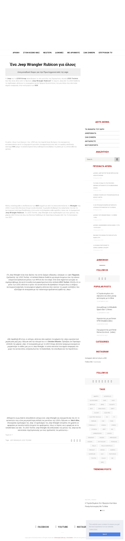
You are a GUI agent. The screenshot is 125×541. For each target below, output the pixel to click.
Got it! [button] (105, 534)
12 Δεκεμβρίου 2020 (103, 312)
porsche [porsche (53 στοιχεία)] (114, 441)
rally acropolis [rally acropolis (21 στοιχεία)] (106, 446)
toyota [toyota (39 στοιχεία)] (93, 458)
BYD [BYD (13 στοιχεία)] (91, 408)
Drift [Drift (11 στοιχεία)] (112, 408)
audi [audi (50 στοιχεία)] (113, 400)
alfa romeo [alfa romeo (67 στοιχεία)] (94, 400)
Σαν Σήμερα (89, 52)
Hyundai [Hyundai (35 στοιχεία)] (94, 429)
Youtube (61, 527)
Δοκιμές (59, 52)
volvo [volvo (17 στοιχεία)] (104, 458)
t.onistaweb (97, 362)
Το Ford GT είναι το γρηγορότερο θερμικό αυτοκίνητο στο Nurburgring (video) (105, 185)
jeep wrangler (15, 440)
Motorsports (91, 145)
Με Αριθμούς (73, 52)
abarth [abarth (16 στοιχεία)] (96, 396)
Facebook (42, 527)
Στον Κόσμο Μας (31, 52)
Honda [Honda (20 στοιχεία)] (103, 425)
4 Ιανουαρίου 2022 (102, 324)
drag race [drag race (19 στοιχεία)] (101, 408)
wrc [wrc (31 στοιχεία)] (102, 462)
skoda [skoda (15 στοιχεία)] (102, 450)
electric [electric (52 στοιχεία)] (107, 412)
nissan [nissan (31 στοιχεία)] (90, 441)
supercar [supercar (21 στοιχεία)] (92, 454)
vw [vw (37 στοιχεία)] (112, 458)
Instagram (82, 527)
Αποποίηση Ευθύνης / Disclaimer (63, 537)
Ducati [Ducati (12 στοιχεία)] (96, 412)
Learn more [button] (93, 529)
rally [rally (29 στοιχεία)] (94, 446)
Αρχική (16, 52)
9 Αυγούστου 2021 (102, 335)
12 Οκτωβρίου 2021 (102, 301)
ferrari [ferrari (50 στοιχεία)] (93, 421)
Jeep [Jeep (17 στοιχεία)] (104, 429)
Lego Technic (27, 440)
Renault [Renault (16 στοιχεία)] (92, 450)
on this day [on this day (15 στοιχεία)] (101, 441)
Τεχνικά (93, 499)
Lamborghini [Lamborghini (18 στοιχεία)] (97, 433)
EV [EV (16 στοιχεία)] (107, 417)
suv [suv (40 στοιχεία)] (102, 454)
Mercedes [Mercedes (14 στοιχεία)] (113, 437)
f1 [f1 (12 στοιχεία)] (114, 417)
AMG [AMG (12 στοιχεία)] (104, 400)
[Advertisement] (62, 35)
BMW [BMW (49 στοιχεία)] (102, 404)
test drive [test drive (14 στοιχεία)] (112, 454)
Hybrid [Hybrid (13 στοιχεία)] (113, 425)
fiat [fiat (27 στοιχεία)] (103, 421)
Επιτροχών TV (105, 52)
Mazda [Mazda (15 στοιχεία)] (102, 437)
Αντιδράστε (90, 141)
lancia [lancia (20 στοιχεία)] (109, 433)
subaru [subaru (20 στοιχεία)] (112, 450)
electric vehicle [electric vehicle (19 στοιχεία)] (95, 417)
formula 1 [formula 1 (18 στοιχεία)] (92, 425)
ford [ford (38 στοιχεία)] (111, 421)
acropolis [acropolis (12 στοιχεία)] (107, 396)
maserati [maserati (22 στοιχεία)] (91, 437)
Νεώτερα (47, 52)
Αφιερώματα (90, 133)
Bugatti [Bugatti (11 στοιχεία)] (112, 404)
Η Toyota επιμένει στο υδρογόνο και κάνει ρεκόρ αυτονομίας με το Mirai (106, 295)
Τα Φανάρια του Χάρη (94, 129)
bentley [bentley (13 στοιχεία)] (92, 404)
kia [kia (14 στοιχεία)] (112, 429)
